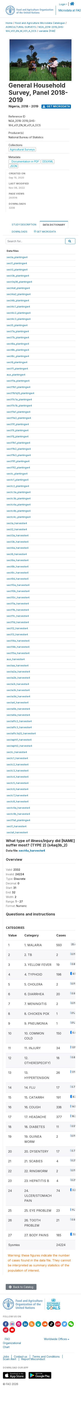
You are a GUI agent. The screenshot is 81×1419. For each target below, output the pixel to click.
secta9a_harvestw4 (18, 714)
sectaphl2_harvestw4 (19, 745)
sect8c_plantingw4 (18, 356)
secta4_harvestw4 (18, 702)
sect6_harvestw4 (17, 554)
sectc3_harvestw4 (18, 770)
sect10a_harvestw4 (18, 584)
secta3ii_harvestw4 (18, 690)
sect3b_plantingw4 (18, 275)
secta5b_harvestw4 (18, 708)
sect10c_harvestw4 (18, 597)
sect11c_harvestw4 (18, 615)
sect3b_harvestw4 (18, 541)
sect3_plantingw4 (17, 269)
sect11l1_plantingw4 (18, 461)
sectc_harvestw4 (17, 752)
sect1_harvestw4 (16, 826)
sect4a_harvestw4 (18, 547)
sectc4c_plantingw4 (19, 516)
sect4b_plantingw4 (18, 300)
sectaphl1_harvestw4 (19, 739)
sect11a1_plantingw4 (18, 820)
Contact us (20, 1356)
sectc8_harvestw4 (18, 801)
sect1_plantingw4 (17, 263)
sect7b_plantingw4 (18, 337)
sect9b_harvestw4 (18, 566)
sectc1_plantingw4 (18, 479)
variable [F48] (47, 31)
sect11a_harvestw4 (18, 603)
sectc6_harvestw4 (17, 789)
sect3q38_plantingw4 (19, 281)
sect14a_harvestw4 (18, 640)
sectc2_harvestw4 (18, 764)
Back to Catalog (21, 1287)
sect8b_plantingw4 (18, 349)
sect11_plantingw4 (17, 368)
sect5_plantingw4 (17, 325)
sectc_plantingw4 (17, 473)
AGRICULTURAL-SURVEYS (21, 27)
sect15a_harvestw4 (18, 653)
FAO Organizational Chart (12, 1343)
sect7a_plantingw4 (18, 331)
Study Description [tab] (24, 224)
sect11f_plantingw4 (18, 424)
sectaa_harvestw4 (18, 665)
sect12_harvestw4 (17, 628)
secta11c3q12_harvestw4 (21, 733)
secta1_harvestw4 (17, 832)
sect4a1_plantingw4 (18, 288)
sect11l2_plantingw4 (18, 467)
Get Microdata (56, 106)
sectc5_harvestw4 (18, 782)
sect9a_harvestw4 (18, 560)
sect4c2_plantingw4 (19, 312)
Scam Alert (9, 1359)
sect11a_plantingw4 (18, 380)
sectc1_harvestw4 (17, 758)
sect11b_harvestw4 (18, 609)
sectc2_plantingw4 (18, 485)
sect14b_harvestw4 (18, 646)
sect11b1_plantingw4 (18, 387)
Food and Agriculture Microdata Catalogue (40, 23)
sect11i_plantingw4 (18, 430)
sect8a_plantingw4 (18, 343)
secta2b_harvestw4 (18, 677)
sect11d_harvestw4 (18, 622)
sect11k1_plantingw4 (18, 442)
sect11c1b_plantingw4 (19, 405)
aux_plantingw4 (16, 374)
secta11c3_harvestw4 (19, 727)
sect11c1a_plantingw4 (19, 399)
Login (62, 4)
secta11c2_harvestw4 (19, 721)
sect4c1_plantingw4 (18, 306)
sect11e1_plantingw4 (18, 411)
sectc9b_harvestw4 (18, 813)
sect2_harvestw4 (17, 529)
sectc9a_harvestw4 (18, 807)
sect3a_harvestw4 (18, 535)
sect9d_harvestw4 (18, 578)
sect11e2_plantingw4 (19, 417)
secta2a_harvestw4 (18, 671)
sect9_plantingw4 (17, 362)
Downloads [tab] (19, 231)
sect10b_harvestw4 (18, 591)
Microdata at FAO (69, 10)
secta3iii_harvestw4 (18, 696)
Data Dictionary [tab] (54, 224)
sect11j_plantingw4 (18, 436)
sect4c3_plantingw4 (19, 318)
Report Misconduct (33, 1359)
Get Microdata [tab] (45, 231)
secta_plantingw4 (17, 257)
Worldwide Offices (55, 1339)
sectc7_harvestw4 (17, 795)
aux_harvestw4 (16, 659)
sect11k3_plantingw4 (19, 455)
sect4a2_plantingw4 (19, 294)
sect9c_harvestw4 (18, 572)
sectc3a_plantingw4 (19, 492)
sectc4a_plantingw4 (19, 504)
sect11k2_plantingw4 (19, 448)
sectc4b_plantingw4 (19, 510)
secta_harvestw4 (17, 523)
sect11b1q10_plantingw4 (20, 393)
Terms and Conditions (46, 1356)
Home (9, 23)
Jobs (6, 1356)
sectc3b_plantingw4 (19, 498)
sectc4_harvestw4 (18, 776)
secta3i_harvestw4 (18, 683)
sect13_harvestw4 (17, 634)
